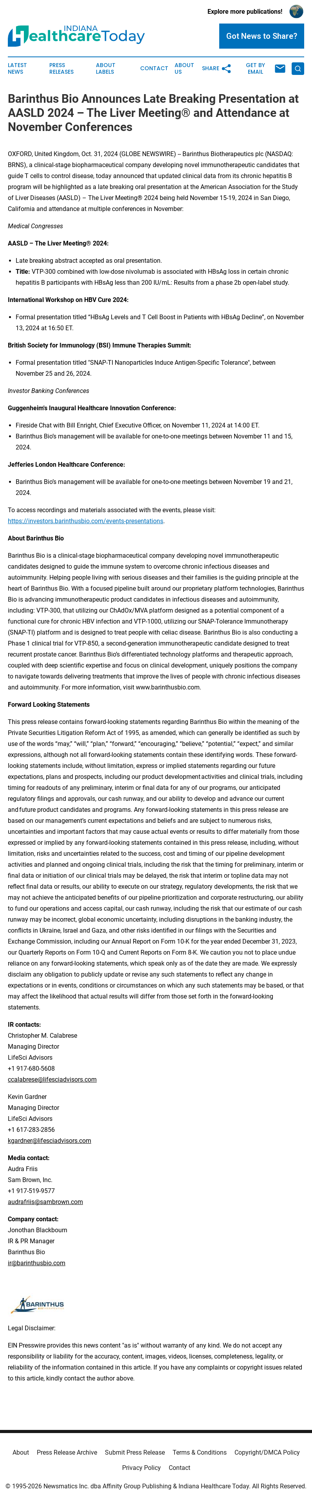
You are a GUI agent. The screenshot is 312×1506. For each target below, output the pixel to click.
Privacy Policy (141, 1467)
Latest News (17, 68)
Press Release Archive (67, 1452)
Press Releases (61, 68)
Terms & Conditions (200, 1452)
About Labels (105, 68)
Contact (154, 68)
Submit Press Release (135, 1452)
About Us (184, 68)
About (21, 1452)
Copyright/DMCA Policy (267, 1452)
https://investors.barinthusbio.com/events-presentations (85, 521)
